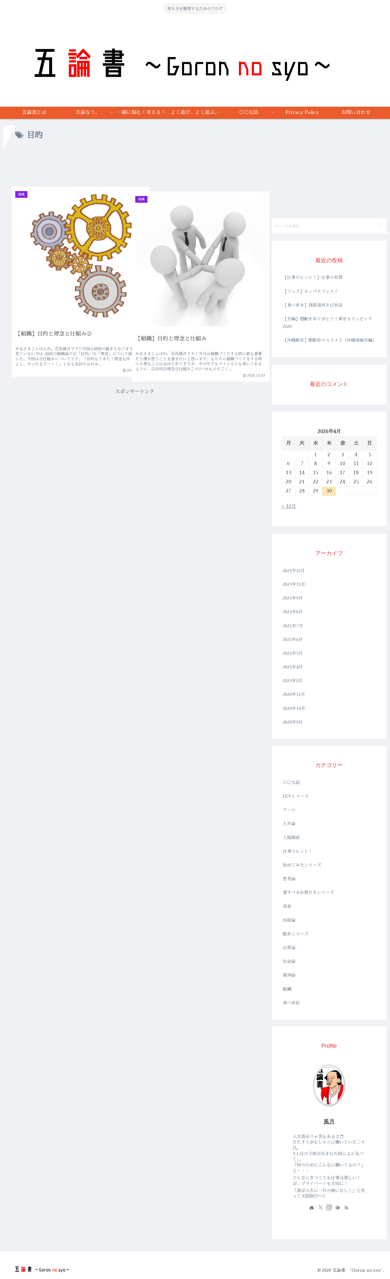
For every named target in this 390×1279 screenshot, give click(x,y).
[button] (380, 225)
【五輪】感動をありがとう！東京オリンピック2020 (327, 323)
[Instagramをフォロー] (329, 1207)
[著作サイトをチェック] (312, 1207)
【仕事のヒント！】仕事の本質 (312, 277)
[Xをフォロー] (320, 1207)
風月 (329, 1122)
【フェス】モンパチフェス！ (310, 291)
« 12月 (289, 506)
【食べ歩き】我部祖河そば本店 (312, 305)
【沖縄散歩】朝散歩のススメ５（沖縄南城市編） (330, 340)
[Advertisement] (134, 166)
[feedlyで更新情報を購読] (338, 1207)
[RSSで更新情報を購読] (346, 1207)
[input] (329, 225)
